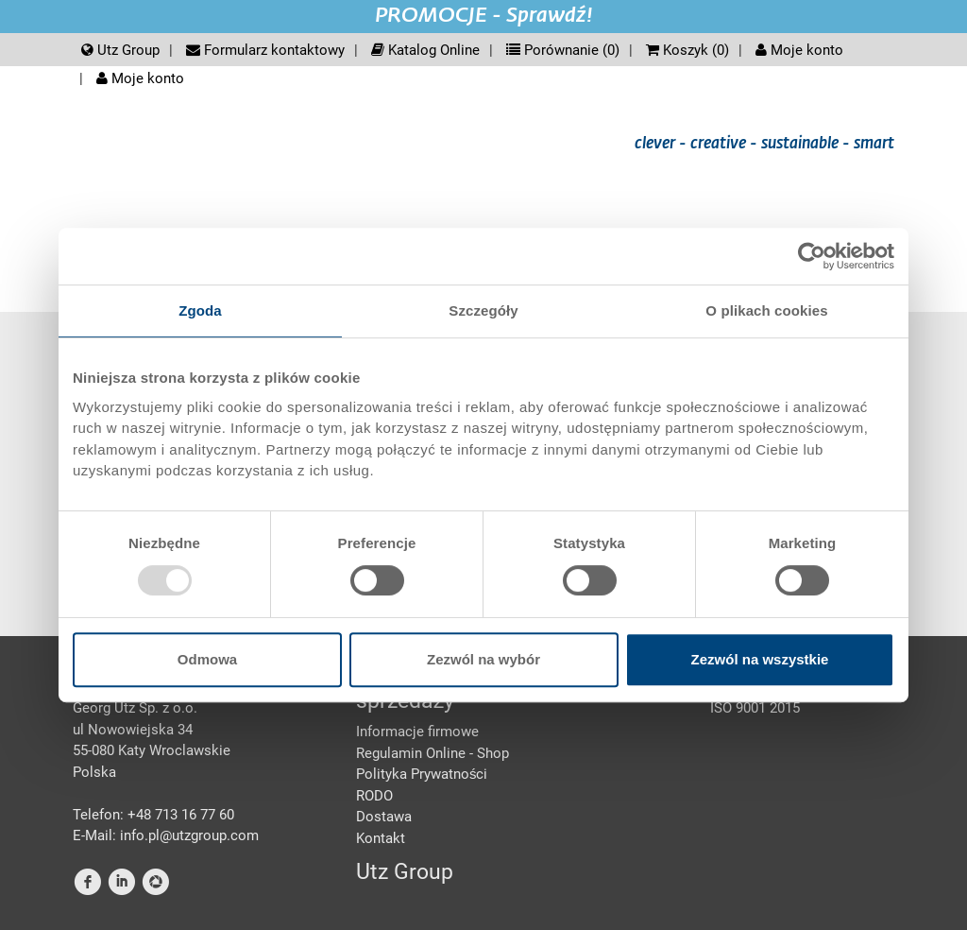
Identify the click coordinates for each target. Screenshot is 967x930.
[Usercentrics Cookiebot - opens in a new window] (811, 256)
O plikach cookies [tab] (766, 310)
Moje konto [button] (140, 78)
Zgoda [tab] (200, 310)
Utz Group (120, 50)
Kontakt (380, 838)
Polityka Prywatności (422, 774)
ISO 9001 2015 (755, 707)
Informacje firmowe (417, 731)
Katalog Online (425, 50)
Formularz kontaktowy (265, 50)
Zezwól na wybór (483, 659)
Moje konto (799, 50)
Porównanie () (562, 50)
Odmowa (207, 659)
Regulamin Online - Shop (432, 753)
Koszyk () (687, 50)
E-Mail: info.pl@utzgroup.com (166, 835)
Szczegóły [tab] (483, 310)
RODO (374, 795)
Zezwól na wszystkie (760, 659)
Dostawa (384, 816)
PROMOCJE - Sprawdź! (484, 16)
